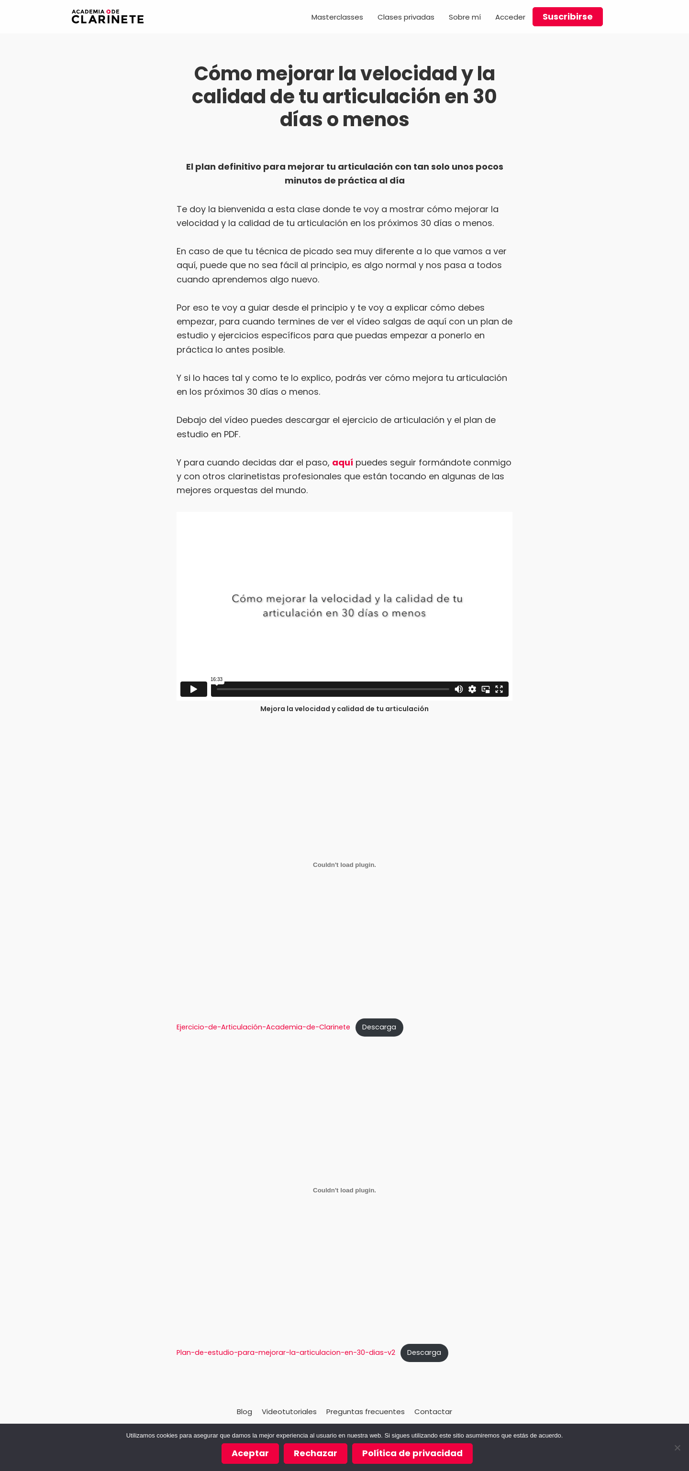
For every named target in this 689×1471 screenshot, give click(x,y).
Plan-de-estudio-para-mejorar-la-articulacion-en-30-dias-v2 (286, 1352)
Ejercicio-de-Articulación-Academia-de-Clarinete (263, 1027)
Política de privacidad (412, 1453)
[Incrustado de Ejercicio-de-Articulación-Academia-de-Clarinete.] (344, 864)
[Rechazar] (677, 1447)
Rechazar (315, 1453)
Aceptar (250, 1453)
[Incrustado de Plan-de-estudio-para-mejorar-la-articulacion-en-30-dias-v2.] (344, 1190)
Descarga (379, 1027)
